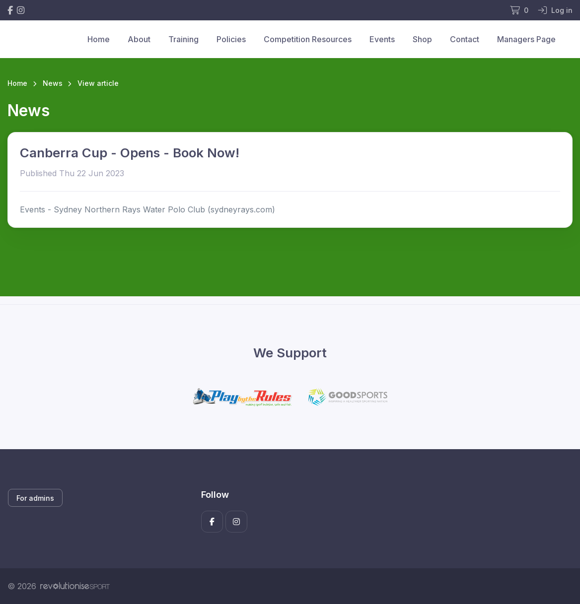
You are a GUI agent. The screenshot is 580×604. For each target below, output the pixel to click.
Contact (464, 39)
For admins (35, 498)
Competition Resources (308, 39)
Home (98, 39)
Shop (422, 39)
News (53, 83)
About (139, 39)
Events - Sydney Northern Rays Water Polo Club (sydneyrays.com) (147, 209)
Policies (231, 39)
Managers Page (526, 39)
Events (382, 39)
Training (183, 39)
